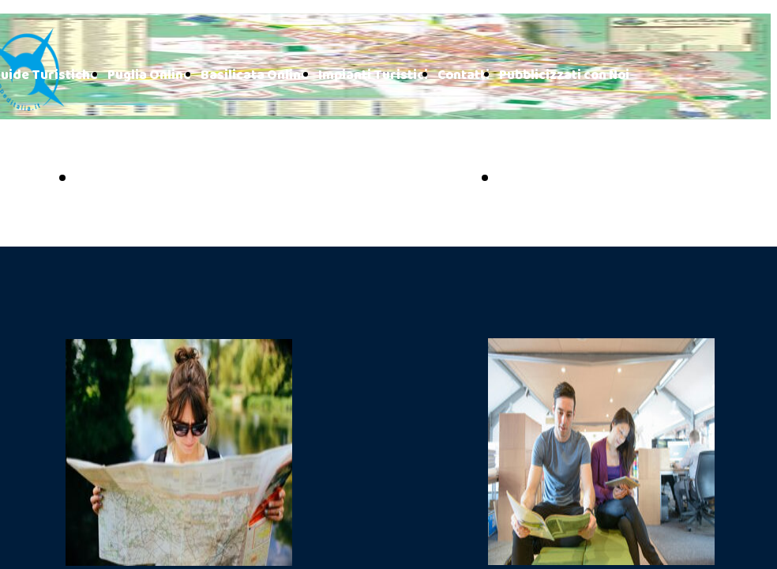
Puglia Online (149, 75)
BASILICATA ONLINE (586, 179)
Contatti (463, 75)
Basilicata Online (255, 75)
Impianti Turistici (373, 75)
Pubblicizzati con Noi (564, 75)
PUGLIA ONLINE (145, 179)
